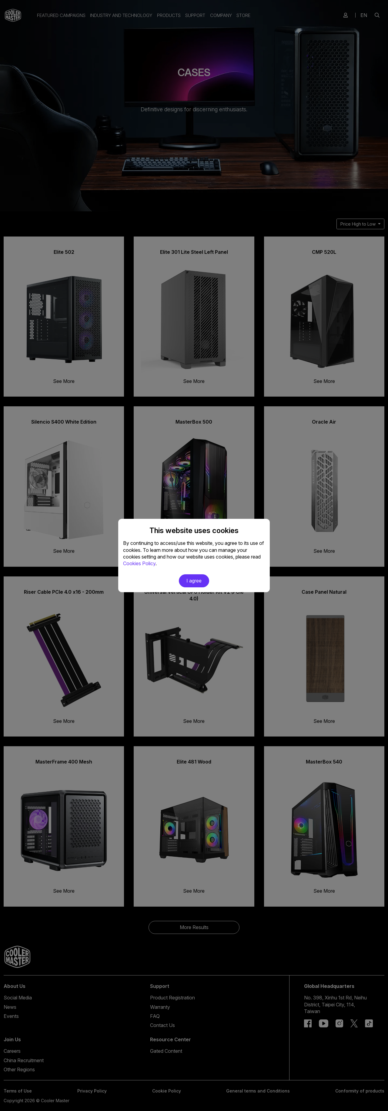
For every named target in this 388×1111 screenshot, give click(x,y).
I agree (194, 581)
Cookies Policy (139, 563)
